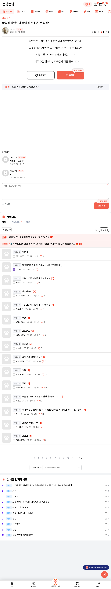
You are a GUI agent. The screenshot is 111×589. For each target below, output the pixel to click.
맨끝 (80, 458)
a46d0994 (20, 322)
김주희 (18, 269)
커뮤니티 (6, 18)
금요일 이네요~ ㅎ (21, 507)
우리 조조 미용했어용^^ (23, 535)
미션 (28, 222)
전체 (4, 222)
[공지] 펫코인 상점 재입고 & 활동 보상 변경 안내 (28, 237)
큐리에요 (13, 157)
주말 (14, 530)
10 (68, 458)
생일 (14, 519)
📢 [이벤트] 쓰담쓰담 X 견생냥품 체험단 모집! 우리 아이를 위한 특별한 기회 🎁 (42, 244)
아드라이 (13, 171)
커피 (14, 491)
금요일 (15, 496)
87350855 (21, 256)
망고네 (13, 29)
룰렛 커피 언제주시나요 (23, 513)
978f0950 (20, 374)
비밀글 (6, 204)
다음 (74, 458)
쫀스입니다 (20, 309)
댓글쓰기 (101, 206)
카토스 (18, 283)
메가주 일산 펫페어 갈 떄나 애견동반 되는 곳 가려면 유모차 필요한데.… (43, 485)
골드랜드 (16, 524)
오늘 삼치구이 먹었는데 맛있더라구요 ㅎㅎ (31, 502)
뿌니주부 (19, 414)
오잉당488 (20, 361)
